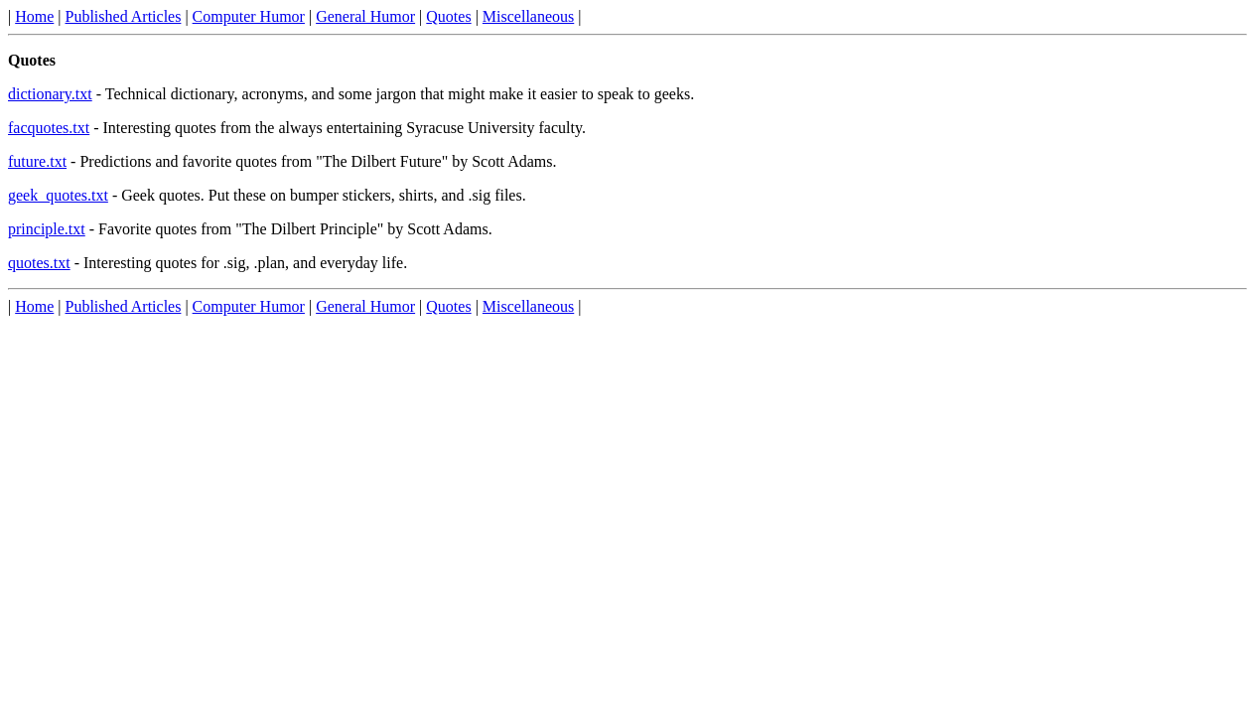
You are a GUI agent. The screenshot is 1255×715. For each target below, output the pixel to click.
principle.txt (46, 228)
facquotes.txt (48, 127)
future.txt (37, 161)
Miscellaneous (528, 16)
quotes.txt (39, 262)
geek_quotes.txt (58, 195)
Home (34, 16)
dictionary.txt (50, 93)
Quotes (448, 16)
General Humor (365, 16)
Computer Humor (249, 16)
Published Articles (124, 16)
